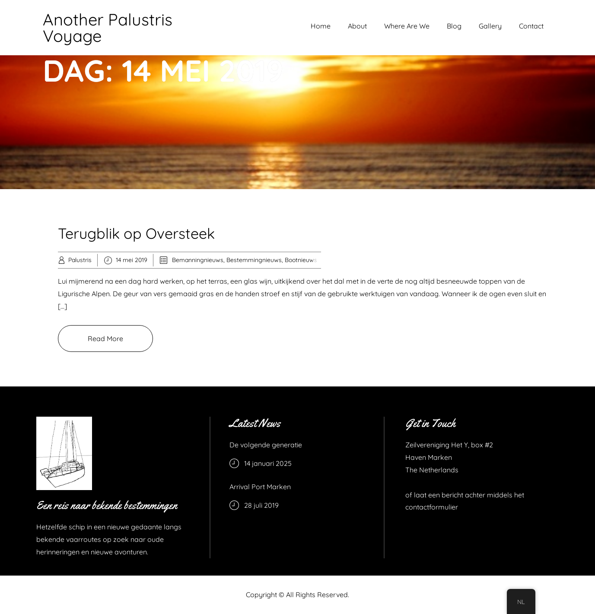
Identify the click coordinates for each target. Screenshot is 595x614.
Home (321, 26)
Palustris (80, 260)
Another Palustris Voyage (107, 27)
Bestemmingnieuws (254, 260)
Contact (531, 26)
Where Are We (407, 26)
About (357, 26)
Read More (105, 338)
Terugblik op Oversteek (136, 233)
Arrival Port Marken (260, 486)
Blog (454, 26)
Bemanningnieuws (197, 260)
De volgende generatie (265, 444)
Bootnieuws (301, 260)
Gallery (490, 26)
